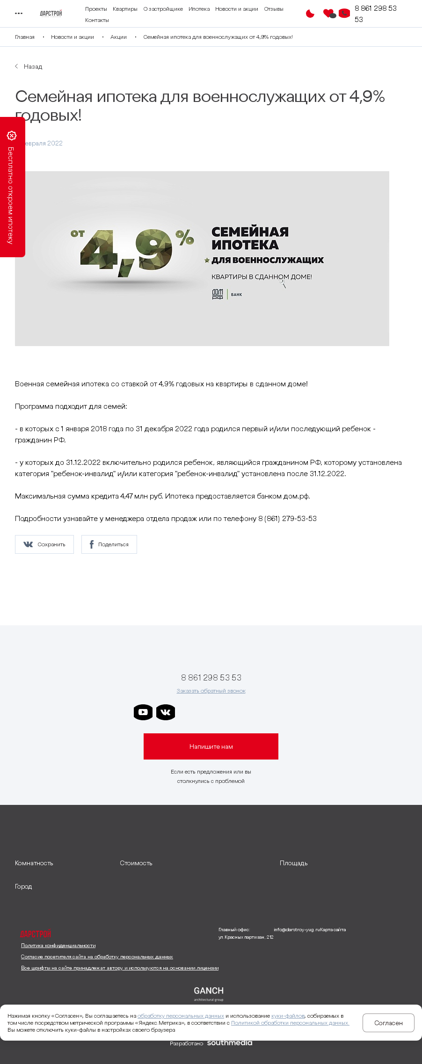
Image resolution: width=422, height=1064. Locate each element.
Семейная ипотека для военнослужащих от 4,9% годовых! (218, 36)
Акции (118, 36)
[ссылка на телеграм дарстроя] (188, 712)
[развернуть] (62, 863)
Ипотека (199, 8)
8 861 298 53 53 (376, 13)
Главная (25, 36)
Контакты (97, 19)
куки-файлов (288, 1015)
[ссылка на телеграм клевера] (233, 712)
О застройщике (163, 8)
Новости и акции (236, 8)
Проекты (96, 8)
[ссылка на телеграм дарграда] (210, 712)
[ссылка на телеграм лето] (278, 712)
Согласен (388, 1023)
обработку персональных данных (181, 1015)
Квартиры (125, 8)
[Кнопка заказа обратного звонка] (344, 13)
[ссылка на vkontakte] (165, 712)
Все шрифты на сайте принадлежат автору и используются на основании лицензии (119, 967)
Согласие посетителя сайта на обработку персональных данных (97, 956)
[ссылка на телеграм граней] (255, 712)
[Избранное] (328, 13)
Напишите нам (211, 746)
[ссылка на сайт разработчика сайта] (229, 1043)
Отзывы (274, 8)
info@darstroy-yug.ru (297, 929)
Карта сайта (333, 929)
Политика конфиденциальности (58, 945)
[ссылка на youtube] (143, 712)
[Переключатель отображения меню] (18, 13)
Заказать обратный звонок (211, 690)
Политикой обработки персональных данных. (290, 1022)
